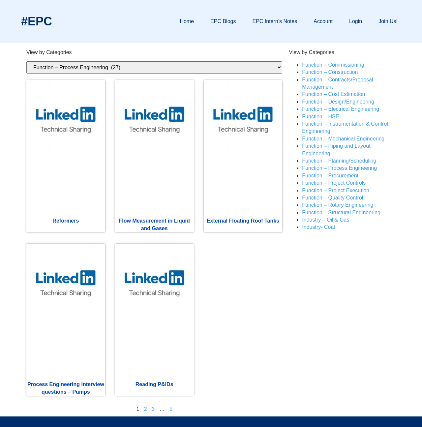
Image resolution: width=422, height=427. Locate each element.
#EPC (36, 21)
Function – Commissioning (333, 65)
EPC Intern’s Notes (274, 21)
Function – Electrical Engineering (340, 109)
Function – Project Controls (334, 183)
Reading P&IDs (154, 384)
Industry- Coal (318, 227)
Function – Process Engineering (339, 168)
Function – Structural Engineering (341, 212)
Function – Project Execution (335, 190)
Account (323, 21)
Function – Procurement (330, 175)
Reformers (65, 221)
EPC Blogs (223, 21)
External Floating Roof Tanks (243, 221)
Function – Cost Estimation (333, 94)
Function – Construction (330, 72)
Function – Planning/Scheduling (339, 161)
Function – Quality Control (332, 197)
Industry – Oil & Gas (325, 220)
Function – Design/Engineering (338, 102)
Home (187, 21)
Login (355, 21)
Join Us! (388, 21)
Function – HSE (320, 116)
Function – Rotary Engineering (337, 205)
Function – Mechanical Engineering (343, 138)
